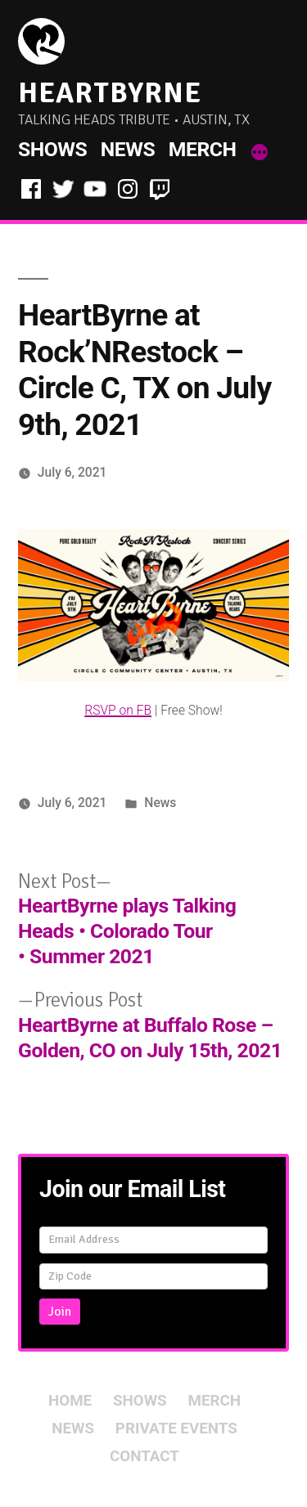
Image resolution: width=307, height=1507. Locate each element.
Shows (52, 149)
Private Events (176, 1428)
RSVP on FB (117, 710)
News (128, 149)
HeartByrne (109, 92)
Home (70, 1401)
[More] (259, 153)
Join (59, 1311)
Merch (203, 149)
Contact (144, 1456)
